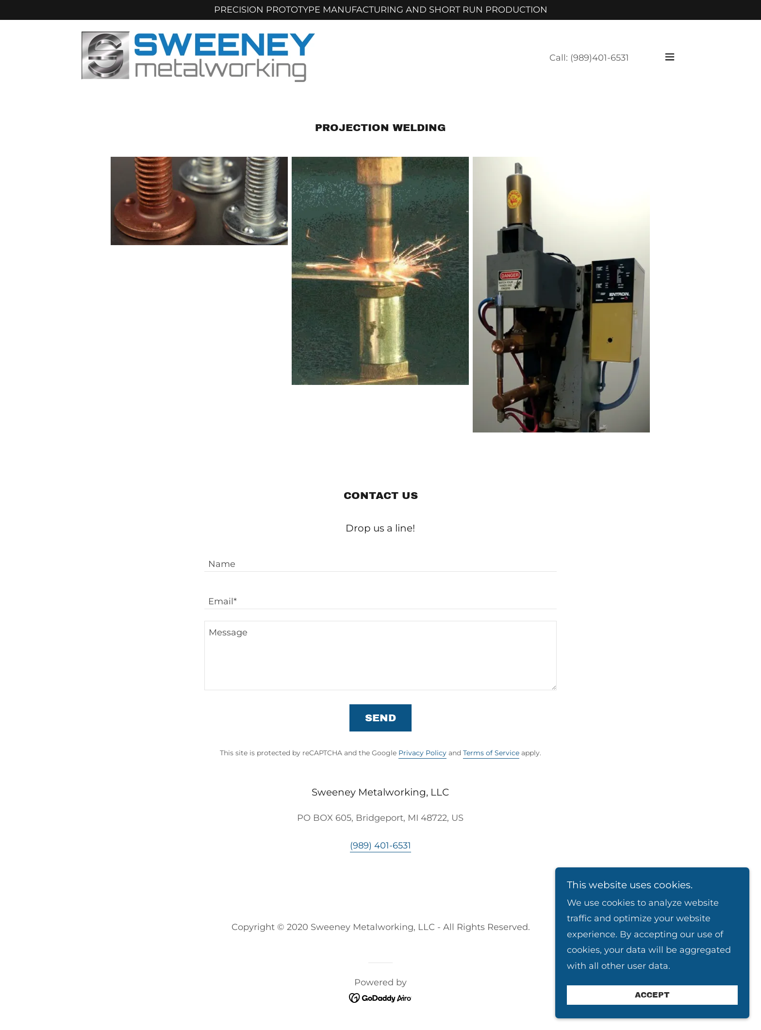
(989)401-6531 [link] (599, 57)
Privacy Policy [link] (422, 752)
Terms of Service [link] (491, 752)
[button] (669, 56)
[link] (198, 56)
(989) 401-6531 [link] (380, 845)
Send (380, 718)
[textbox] (380, 559)
